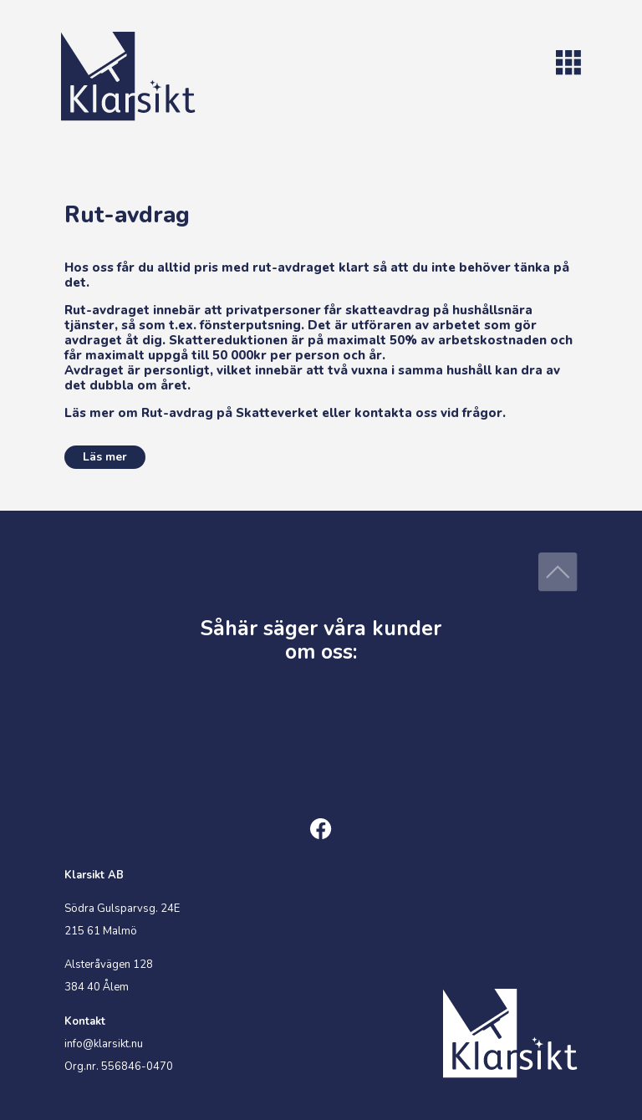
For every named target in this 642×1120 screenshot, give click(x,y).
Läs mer (105, 457)
